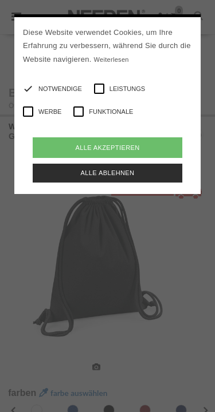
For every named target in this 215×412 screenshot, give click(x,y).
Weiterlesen (111, 59)
